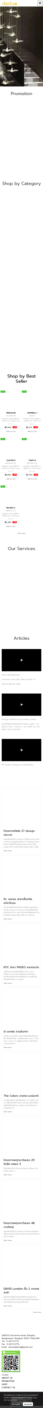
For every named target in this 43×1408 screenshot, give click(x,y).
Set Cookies (16, 1404)
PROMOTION (8, 1381)
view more (21, 533)
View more (8, 851)
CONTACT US (8, 1387)
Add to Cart (10, 431)
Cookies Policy (12, 1400)
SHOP (4, 1384)
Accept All (28, 1404)
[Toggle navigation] (40, 3)
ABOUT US (7, 1378)
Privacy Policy (32, 1397)
